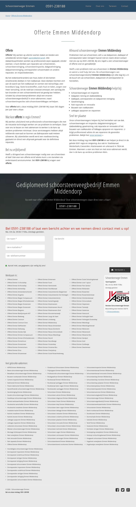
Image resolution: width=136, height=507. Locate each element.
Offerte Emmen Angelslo (15, 295)
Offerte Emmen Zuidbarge (80, 344)
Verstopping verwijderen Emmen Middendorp (102, 432)
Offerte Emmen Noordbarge (47, 341)
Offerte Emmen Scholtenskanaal (82, 298)
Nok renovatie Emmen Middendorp (19, 438)
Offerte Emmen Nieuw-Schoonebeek (50, 332)
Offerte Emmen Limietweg (46, 319)
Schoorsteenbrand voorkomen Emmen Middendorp (65, 444)
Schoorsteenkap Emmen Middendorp (99, 377)
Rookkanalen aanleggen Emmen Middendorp (62, 389)
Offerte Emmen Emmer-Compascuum (20, 335)
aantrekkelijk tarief (37, 58)
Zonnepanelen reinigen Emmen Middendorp (22, 473)
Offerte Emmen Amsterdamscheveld (19, 292)
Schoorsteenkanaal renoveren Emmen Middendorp (104, 373)
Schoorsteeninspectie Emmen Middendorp (101, 367)
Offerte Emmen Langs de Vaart (48, 316)
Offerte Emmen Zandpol (80, 338)
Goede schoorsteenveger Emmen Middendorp (23, 395)
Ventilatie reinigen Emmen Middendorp (100, 429)
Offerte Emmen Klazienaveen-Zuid (49, 310)
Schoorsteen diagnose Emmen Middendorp (62, 398)
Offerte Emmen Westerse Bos (81, 335)
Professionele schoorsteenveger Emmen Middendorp (65, 373)
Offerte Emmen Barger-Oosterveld (18, 307)
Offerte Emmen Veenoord (80, 313)
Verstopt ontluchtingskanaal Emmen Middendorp (103, 435)
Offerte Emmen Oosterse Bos (47, 347)
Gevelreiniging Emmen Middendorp (19, 392)
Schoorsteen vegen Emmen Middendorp (61, 432)
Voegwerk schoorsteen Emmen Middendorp (102, 438)
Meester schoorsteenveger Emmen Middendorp (23, 429)
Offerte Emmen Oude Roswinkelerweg (51, 353)
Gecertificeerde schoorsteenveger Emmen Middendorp (25, 389)
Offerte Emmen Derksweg (16, 329)
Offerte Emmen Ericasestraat (16, 353)
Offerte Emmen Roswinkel (80, 292)
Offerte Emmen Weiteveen (80, 329)
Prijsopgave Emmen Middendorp (58, 370)
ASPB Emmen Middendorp (16, 367)
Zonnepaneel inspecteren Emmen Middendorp (23, 452)
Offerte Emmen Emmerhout (16, 341)
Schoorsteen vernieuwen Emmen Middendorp (63, 435)
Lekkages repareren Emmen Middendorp (21, 423)
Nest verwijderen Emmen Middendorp (20, 435)
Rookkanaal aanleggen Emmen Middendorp (62, 383)
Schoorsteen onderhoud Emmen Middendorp (63, 417)
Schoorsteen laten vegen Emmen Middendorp (63, 407)
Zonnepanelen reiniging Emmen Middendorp (22, 476)
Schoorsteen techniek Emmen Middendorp (62, 429)
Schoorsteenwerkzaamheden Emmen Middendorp (104, 404)
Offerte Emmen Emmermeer (16, 344)
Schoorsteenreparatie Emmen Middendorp (101, 389)
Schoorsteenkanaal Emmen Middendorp (100, 370)
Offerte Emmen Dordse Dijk (16, 332)
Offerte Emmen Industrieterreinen (49, 298)
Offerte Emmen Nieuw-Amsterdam (49, 326)
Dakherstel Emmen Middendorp (18, 383)
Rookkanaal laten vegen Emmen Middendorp (62, 386)
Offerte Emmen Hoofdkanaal (47, 289)
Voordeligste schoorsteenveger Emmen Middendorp (25, 449)
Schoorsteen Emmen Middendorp (58, 392)
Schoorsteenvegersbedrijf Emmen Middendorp (102, 401)
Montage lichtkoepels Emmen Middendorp (21, 432)
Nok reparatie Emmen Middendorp (19, 441)
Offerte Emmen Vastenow (80, 310)
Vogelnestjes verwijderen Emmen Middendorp (102, 444)
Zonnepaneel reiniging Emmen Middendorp (22, 461)
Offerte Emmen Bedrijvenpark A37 (18, 313)
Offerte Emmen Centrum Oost (17, 323)
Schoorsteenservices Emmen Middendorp (101, 392)
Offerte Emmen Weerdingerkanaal (83, 326)
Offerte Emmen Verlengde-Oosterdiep (84, 319)
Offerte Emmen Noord (45, 338)
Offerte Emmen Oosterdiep (47, 344)
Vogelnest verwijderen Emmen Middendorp (101, 441)
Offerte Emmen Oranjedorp (47, 350)
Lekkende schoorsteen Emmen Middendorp (22, 426)
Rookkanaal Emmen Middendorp (58, 380)
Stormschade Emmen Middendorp (98, 417)
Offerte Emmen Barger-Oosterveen (19, 304)
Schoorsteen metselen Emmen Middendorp (62, 414)
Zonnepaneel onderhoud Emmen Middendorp (23, 455)
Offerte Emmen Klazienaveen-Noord (50, 307)
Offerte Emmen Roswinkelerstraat (83, 295)
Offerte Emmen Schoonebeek (81, 301)
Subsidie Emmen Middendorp (97, 420)
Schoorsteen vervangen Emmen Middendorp (62, 438)
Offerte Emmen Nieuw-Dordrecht (49, 329)
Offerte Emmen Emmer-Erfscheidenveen (20, 338)
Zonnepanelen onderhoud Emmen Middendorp (23, 470)
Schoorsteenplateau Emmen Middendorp (101, 386)
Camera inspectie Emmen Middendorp (20, 380)
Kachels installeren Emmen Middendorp (20, 414)
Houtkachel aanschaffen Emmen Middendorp (22, 404)
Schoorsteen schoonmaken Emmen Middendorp (63, 426)
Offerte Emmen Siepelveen (81, 304)
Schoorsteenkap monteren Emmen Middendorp (103, 380)
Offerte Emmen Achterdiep (16, 289)
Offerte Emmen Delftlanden (16, 326)
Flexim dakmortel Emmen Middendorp (20, 386)
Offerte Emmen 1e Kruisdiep (16, 283)
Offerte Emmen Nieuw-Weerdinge (49, 335)
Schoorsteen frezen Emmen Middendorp (61, 401)
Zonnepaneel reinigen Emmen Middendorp (22, 458)
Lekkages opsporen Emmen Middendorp (21, 420)
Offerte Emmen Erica (14, 350)
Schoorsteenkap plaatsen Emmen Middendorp (102, 383)
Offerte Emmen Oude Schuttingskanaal (85, 279)
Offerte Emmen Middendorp (21, 15)
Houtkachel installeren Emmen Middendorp (22, 407)
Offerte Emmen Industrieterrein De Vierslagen (53, 295)
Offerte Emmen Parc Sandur (81, 286)
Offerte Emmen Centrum (15, 319)
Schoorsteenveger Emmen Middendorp (100, 398)
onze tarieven (96, 135)
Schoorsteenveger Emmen (20, 6)
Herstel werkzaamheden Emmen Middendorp (22, 401)
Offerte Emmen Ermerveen (47, 279)
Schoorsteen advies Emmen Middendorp (61, 395)
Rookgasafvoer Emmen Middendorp (59, 377)
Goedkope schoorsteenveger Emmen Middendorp (24, 398)
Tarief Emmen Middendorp (96, 423)
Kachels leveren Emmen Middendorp (19, 417)
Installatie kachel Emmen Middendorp (20, 410)
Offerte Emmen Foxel (45, 283)
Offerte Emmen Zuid (78, 341)
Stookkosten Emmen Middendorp (98, 414)
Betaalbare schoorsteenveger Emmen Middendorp (24, 373)
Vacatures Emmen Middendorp (97, 426)
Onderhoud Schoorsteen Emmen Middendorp (63, 367)
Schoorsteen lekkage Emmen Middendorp (61, 410)
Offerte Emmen (12, 279)
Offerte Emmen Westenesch (81, 332)
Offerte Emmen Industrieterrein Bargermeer (52, 292)
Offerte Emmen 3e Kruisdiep (16, 286)
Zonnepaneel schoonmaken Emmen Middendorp (24, 464)
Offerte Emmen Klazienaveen (47, 304)
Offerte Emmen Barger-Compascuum (19, 298)
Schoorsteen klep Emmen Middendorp (60, 404)
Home (8, 15)
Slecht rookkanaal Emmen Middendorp (100, 410)
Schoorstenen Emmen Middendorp (98, 407)
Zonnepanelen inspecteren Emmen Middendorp (23, 467)
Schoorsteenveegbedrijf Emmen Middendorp (102, 395)
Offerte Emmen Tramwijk (80, 307)
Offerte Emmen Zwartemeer (81, 347)
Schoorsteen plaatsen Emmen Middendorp (62, 420)
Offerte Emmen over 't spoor (81, 283)
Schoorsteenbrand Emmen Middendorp (60, 441)
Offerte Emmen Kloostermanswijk (49, 313)
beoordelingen (113, 312)
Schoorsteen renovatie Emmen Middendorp (62, 423)
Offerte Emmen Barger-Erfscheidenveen (20, 301)
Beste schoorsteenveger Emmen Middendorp (22, 370)
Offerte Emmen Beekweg (15, 316)
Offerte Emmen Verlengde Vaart (82, 316)
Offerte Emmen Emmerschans (17, 347)
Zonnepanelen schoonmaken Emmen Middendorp (24, 480)
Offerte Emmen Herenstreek (47, 286)
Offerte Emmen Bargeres (15, 310)
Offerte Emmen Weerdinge (80, 323)
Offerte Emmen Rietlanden (81, 289)
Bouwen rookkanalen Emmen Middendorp (21, 377)
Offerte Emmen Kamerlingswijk (48, 301)
